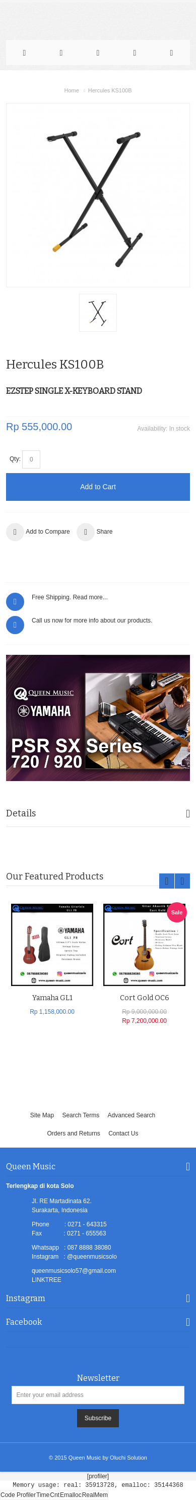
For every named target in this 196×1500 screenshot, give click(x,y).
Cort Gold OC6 (144, 998)
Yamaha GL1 (52, 998)
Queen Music (85, 1458)
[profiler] (98, 1476)
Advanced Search (132, 1115)
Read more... (90, 597)
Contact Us (123, 1133)
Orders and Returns (73, 1133)
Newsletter (98, 1378)
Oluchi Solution (128, 1458)
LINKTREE (46, 1279)
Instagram (25, 1298)
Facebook (24, 1322)
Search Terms (80, 1115)
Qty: (15, 458)
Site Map (42, 1115)
